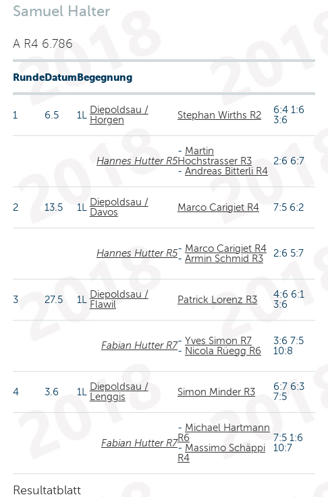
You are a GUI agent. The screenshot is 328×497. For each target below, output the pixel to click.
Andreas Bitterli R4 (226, 171)
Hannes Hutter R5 (137, 161)
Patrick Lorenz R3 (217, 299)
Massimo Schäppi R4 (221, 452)
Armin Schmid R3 (224, 258)
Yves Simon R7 (218, 340)
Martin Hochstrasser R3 (214, 155)
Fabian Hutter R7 (139, 345)
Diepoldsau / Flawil (119, 299)
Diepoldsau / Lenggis (119, 391)
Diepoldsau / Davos (119, 207)
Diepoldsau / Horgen (119, 114)
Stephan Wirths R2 (219, 115)
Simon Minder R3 (216, 392)
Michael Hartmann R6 (223, 432)
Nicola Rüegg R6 (223, 350)
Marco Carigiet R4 (218, 207)
